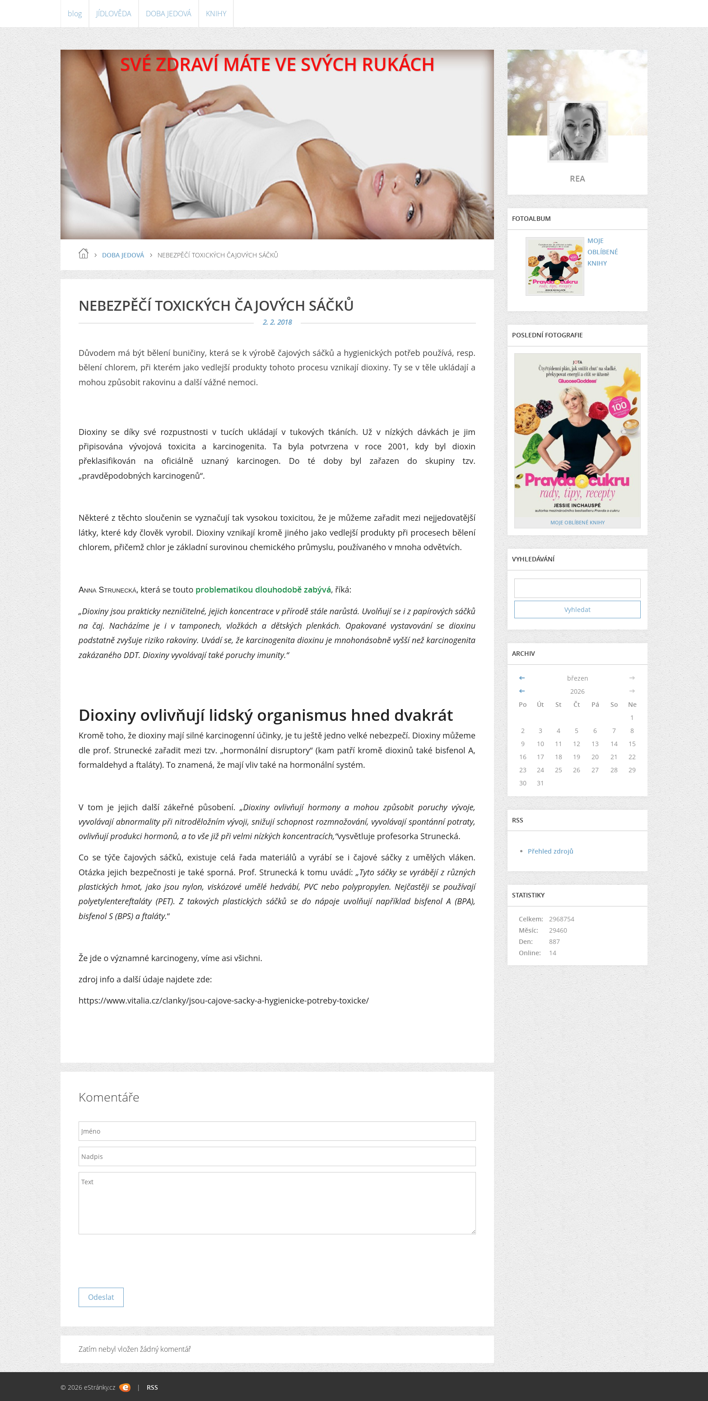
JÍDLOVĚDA (113, 14)
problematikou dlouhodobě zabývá (263, 589)
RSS (152, 1387)
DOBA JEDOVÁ (168, 14)
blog (75, 14)
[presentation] (147, 1258)
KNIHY (216, 14)
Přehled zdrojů (550, 851)
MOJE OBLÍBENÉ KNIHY (601, 251)
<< (522, 678)
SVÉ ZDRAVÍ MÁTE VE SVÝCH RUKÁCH (277, 63)
